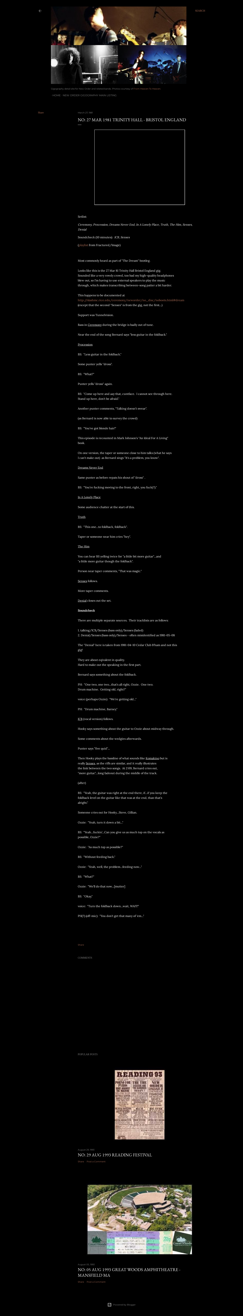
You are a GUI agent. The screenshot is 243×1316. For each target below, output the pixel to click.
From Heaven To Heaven (146, 88)
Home (55, 95)
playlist (83, 245)
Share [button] (41, 112)
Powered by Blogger (121, 1305)
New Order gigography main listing (88, 95)
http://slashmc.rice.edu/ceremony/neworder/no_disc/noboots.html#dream (131, 300)
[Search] (200, 11)
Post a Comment (96, 1161)
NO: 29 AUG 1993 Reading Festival (115, 1155)
